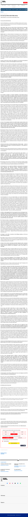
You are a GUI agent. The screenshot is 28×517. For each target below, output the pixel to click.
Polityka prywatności (3, 499)
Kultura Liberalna (5, 3)
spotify (20, 483)
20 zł (14, 436)
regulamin (7, 443)
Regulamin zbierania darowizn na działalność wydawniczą (8, 500)
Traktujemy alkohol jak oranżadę (6, 466)
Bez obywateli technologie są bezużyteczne (5, 472)
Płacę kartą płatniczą (14, 445)
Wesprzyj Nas (2, 507)
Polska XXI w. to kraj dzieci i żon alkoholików (19, 466)
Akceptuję (6, 443)
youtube (10, 483)
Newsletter (2, 490)
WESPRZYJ (25, 4)
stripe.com (23, 447)
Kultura (9, 7)
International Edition (3, 492)
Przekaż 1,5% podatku (4, 509)
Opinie (18, 7)
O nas (1, 487)
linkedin (17, 483)
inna (22, 436)
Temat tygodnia (4, 7)
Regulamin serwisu (3, 497)
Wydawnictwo (23, 7)
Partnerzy (2, 504)
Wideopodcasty (14, 7)
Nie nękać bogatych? (17, 471)
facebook (7, 483)
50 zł (5, 436)
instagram (12, 483)
